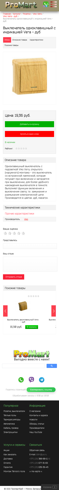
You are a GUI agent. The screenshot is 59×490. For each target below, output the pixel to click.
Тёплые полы (10, 415)
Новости (33, 419)
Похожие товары (11, 45)
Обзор (7, 40)
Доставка (8, 458)
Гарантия (8, 467)
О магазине (34, 411)
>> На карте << (35, 471)
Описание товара (19, 40)
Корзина (47, 487)
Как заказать (10, 454)
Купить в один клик (29, 134)
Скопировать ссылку (41, 390)
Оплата (7, 463)
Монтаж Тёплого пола (14, 471)
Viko (26, 219)
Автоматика (9, 424)
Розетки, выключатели (14, 411)
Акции (6, 450)
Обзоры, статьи (36, 424)
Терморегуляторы (12, 419)
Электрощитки (10, 432)
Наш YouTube (35, 432)
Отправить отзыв (14, 277)
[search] (23, 366)
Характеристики (36, 40)
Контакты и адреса (38, 415)
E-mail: (38, 454)
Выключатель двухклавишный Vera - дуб (22, 321)
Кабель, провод (11, 428)
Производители (36, 428)
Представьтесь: (10, 240)
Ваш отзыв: (8, 253)
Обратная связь (37, 450)
